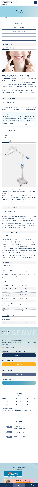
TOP (2, 17)
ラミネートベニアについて (19, 35)
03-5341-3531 (20, 433)
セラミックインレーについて (19, 31)
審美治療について (19, 23)
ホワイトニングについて (19, 27)
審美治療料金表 (19, 39)
